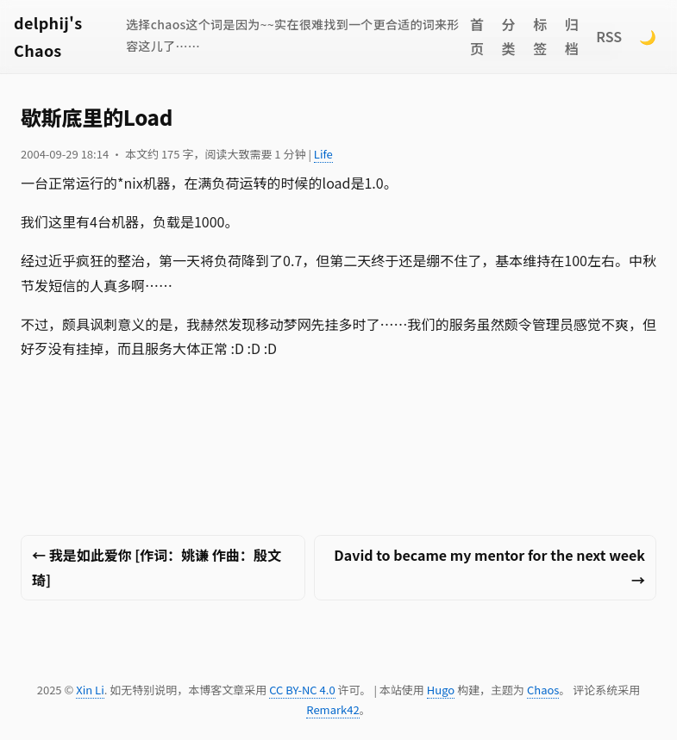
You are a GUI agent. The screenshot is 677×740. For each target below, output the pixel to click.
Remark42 (332, 709)
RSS (609, 36)
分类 (509, 36)
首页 (477, 36)
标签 (540, 36)
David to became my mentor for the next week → (489, 567)
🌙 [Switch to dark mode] (647, 36)
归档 (572, 36)
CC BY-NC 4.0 (302, 689)
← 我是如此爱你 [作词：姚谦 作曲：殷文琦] (156, 567)
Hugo (440, 689)
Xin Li (90, 689)
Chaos (543, 689)
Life (323, 154)
